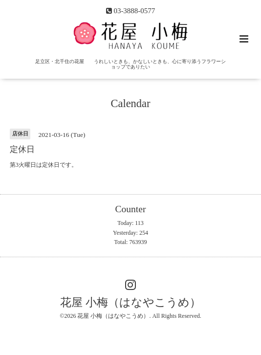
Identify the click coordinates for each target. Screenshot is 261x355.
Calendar (130, 103)
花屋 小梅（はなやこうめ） (130, 302)
